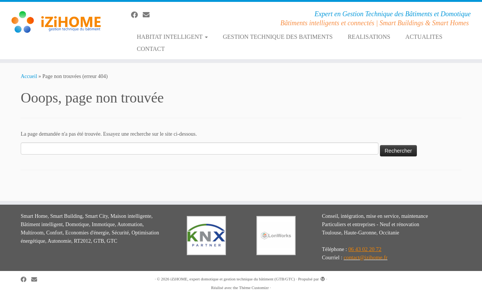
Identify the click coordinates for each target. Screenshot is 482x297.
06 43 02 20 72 (364, 249)
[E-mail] (148, 15)
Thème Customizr (254, 287)
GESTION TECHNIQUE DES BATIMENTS (278, 37)
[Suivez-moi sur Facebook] (137, 15)
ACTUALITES (423, 37)
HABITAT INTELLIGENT (172, 37)
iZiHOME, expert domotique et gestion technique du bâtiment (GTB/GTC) (232, 279)
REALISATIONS (369, 37)
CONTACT (151, 49)
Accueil (29, 76)
